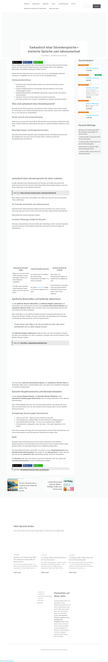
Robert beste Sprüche (60, 56)
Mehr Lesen (17, 572)
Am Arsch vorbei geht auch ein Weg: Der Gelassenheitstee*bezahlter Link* (93, 88)
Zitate (53, 4)
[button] (17, 62)
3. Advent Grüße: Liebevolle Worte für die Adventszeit (53, 559)
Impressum (41, 594)
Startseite (41, 592)
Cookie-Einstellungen (6, 661)
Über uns (40, 600)
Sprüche (26, 4)
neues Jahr (40, 287)
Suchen (96, 6)
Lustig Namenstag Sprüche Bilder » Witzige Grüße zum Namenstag (54, 485)
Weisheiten (36, 4)
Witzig (73, 4)
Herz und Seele (54, 8)
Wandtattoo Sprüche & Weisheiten (35, 8)
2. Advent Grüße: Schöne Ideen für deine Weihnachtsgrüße (81, 559)
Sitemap (39, 603)
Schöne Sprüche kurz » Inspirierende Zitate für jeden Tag (28, 485)
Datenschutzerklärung (45, 596)
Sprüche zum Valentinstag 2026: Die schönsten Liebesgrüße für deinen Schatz (88, 132)
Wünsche (46, 4)
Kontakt (40, 598)
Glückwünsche (63, 4)
